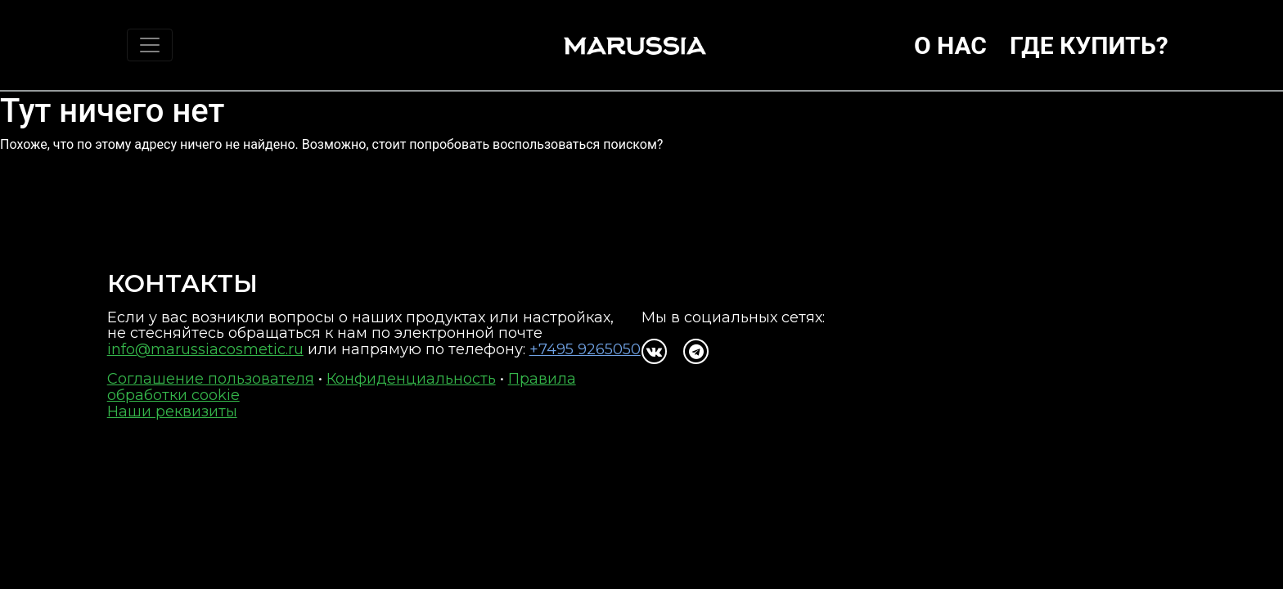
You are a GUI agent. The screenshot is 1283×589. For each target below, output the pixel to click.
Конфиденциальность (411, 379)
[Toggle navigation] (150, 45)
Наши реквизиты (172, 411)
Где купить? (1089, 45)
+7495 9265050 (585, 349)
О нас (950, 45)
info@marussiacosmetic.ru (205, 349)
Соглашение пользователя (210, 379)
